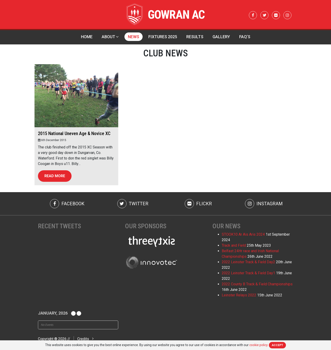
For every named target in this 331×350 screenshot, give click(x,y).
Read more (54, 176)
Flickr (198, 203)
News (133, 36)
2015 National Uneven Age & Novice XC (74, 133)
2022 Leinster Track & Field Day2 (248, 262)
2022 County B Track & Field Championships (257, 284)
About (108, 36)
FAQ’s (244, 36)
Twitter (132, 203)
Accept (277, 345)
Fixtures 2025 (162, 36)
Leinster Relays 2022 (239, 295)
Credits (83, 339)
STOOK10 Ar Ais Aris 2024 (243, 234)
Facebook (67, 203)
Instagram (264, 203)
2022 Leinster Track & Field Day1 (248, 273)
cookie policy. (258, 345)
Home (86, 36)
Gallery (221, 36)
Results (194, 36)
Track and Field (234, 245)
